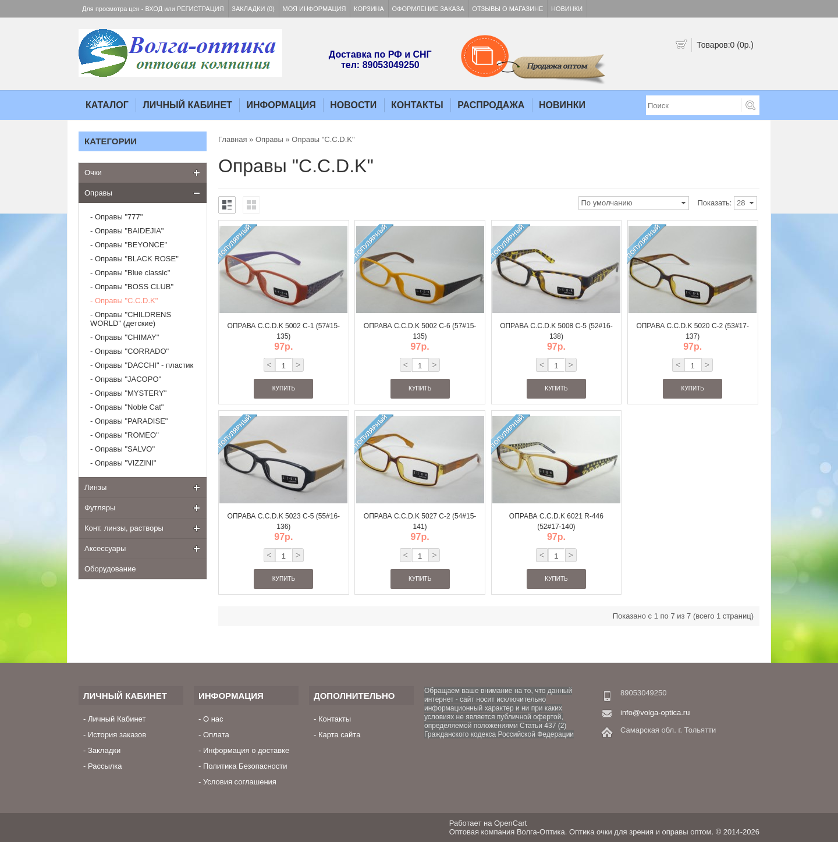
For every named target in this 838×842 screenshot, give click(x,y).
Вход (154, 8)
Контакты (417, 105)
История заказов (117, 734)
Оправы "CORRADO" (132, 351)
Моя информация (314, 8)
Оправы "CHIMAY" (127, 337)
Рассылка (105, 766)
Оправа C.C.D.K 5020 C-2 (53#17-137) (692, 331)
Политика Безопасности (245, 766)
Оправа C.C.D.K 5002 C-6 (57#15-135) (420, 331)
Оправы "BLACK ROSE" (137, 258)
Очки (93, 172)
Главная (232, 139)
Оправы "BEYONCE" (131, 244)
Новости (353, 105)
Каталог (107, 105)
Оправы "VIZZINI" (125, 463)
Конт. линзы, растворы (124, 528)
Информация (280, 105)
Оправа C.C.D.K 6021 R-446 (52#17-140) (556, 521)
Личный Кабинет (187, 105)
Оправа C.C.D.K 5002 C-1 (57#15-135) (284, 331)
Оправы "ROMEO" (127, 435)
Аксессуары (105, 548)
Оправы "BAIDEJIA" (129, 230)
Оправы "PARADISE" (131, 421)
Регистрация (200, 8)
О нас (213, 719)
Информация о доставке (246, 750)
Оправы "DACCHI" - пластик (144, 365)
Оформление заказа (428, 8)
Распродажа (490, 105)
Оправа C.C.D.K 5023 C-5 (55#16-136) (284, 521)
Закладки (104, 750)
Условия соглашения (239, 781)
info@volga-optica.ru (655, 712)
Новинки (567, 8)
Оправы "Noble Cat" (129, 407)
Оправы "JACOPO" (128, 379)
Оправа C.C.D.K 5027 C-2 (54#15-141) (420, 521)
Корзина (369, 8)
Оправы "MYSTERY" (130, 393)
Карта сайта (339, 734)
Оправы (98, 193)
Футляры (99, 507)
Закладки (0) (253, 8)
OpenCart (510, 823)
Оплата (216, 734)
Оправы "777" (119, 216)
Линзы (95, 487)
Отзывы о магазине (507, 8)
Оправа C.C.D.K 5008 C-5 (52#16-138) (556, 331)
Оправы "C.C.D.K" (126, 300)
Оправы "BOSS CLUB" (134, 286)
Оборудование (110, 568)
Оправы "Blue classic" (132, 272)
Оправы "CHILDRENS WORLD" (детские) (130, 319)
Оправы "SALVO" (125, 449)
